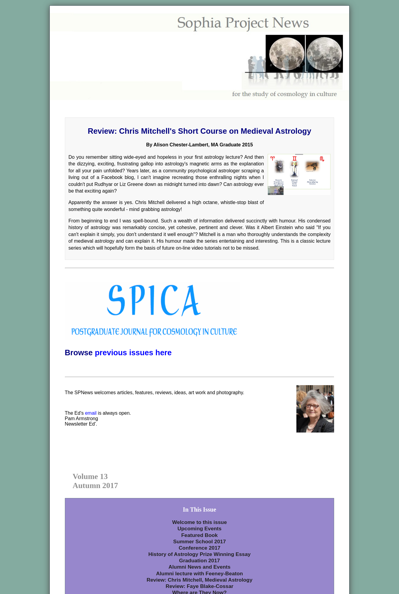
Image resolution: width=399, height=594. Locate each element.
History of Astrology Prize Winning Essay (199, 554)
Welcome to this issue (199, 522)
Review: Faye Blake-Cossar (200, 586)
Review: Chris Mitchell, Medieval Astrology (200, 580)
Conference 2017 (199, 548)
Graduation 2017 (199, 560)
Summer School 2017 (199, 541)
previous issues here (133, 352)
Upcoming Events (199, 528)
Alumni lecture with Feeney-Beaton (199, 573)
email (91, 413)
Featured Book (199, 535)
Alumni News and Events (199, 567)
